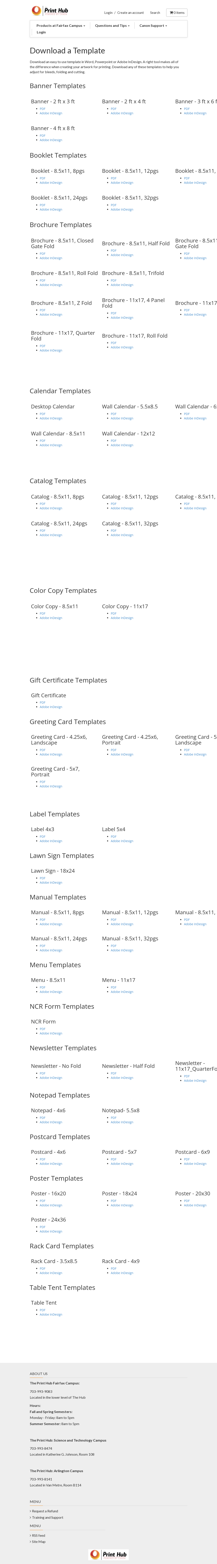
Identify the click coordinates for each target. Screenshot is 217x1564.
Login (108, 13)
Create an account (130, 13)
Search (155, 13)
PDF (43, 109)
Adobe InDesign (51, 113)
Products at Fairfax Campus (61, 25)
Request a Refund (45, 1511)
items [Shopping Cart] (177, 12)
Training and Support (47, 1517)
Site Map (39, 1541)
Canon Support (153, 25)
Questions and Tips (112, 25)
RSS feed (38, 1535)
